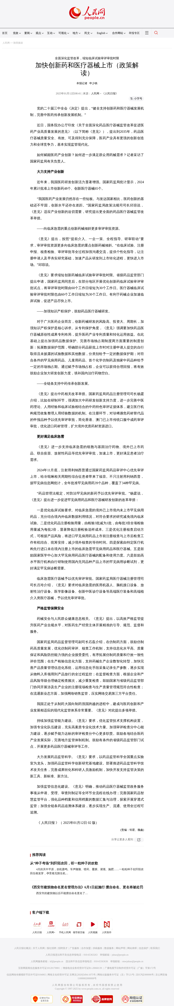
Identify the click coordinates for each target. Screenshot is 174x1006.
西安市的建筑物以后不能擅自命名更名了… (62, 893)
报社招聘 (51, 948)
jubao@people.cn (120, 955)
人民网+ (51, 926)
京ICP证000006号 (145, 974)
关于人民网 (39, 948)
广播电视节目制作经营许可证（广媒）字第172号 (130, 968)
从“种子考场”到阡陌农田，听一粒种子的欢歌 (64, 863)
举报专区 (134, 33)
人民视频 (93, 926)
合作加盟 (86, 948)
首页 (4, 33)
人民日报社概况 (22, 948)
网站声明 (120, 948)
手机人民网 (65, 926)
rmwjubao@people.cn (132, 961)
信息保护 (143, 948)
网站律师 (132, 948)
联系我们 (155, 948)
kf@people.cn (56, 961)
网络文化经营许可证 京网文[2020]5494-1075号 (72, 974)
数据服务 (109, 948)
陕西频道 (18, 43)
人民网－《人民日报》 (104, 93)
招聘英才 (63, 948)
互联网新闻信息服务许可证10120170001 (39, 968)
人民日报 (37, 926)
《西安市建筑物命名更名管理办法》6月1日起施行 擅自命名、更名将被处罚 (86, 887)
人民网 (6, 43)
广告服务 (74, 948)
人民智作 (107, 926)
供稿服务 (97, 948)
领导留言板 (79, 926)
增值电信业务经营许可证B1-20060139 (82, 968)
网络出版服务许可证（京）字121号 (115, 974)
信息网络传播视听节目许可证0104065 (26, 974)
